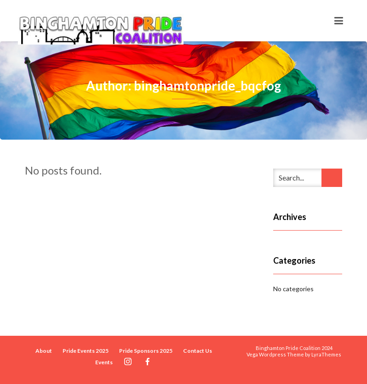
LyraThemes (326, 354)
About (43, 350)
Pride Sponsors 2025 (145, 350)
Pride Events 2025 (86, 350)
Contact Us (197, 350)
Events (104, 362)
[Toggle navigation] (338, 20)
